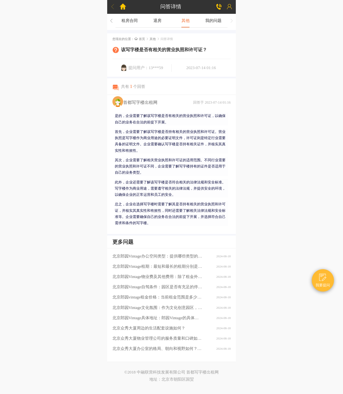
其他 (186, 20)
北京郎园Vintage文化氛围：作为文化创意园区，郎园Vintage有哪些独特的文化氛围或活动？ (157, 307)
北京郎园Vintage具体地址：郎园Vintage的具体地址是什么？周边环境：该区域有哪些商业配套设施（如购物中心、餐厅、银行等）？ (157, 318)
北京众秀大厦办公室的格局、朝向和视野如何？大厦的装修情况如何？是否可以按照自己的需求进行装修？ (157, 348)
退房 (157, 20)
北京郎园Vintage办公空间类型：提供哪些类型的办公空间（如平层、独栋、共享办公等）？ (157, 256)
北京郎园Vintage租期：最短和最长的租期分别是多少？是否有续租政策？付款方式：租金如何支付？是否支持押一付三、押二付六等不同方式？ (157, 266)
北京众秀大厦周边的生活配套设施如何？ (148, 328)
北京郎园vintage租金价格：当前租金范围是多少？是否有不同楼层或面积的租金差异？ (157, 297)
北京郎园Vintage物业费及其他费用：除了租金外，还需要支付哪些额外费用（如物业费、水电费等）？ (157, 276)
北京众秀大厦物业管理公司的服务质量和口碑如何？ (157, 338)
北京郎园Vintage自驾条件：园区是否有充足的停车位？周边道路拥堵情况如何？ (157, 287)
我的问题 (213, 20)
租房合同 (129, 20)
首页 (139, 39)
